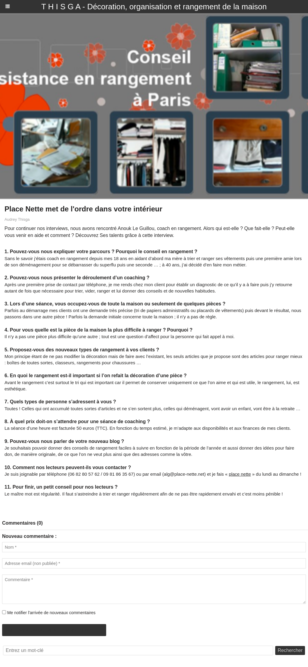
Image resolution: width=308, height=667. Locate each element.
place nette (240, 474)
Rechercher (290, 650)
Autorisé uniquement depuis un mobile (54, 630)
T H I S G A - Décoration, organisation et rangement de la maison (154, 6)
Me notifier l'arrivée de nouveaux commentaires (51, 612)
